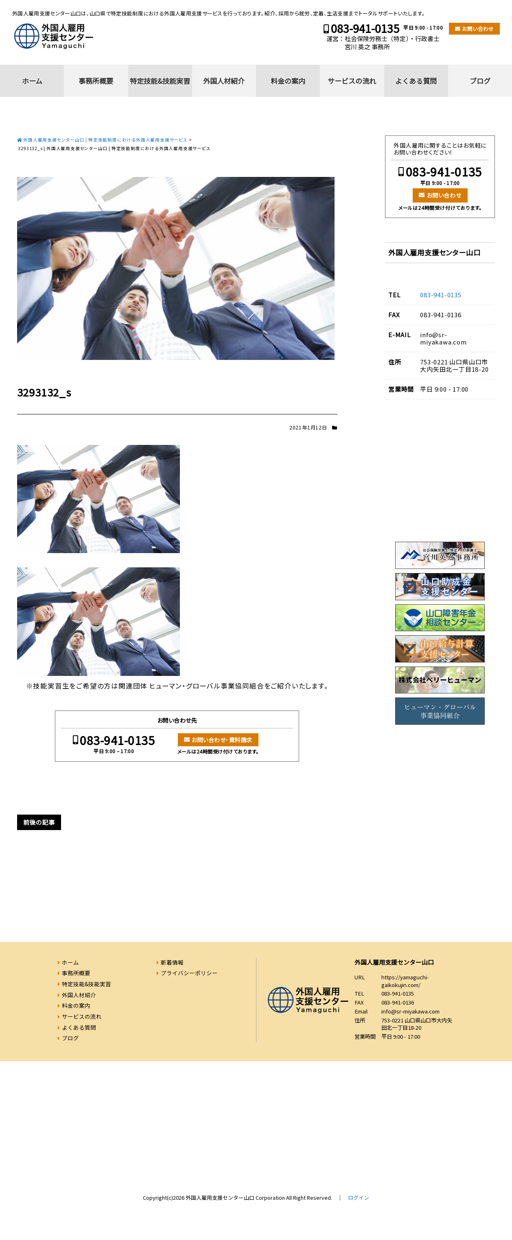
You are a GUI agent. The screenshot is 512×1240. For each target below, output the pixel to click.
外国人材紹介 (224, 81)
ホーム (32, 81)
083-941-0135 (365, 28)
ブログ (480, 81)
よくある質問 (416, 81)
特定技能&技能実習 (160, 81)
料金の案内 (288, 81)
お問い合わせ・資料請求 (221, 740)
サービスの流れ (352, 81)
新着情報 (172, 962)
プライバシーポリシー (189, 973)
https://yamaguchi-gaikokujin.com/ (405, 981)
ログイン (358, 1197)
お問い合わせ (478, 29)
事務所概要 (96, 81)
